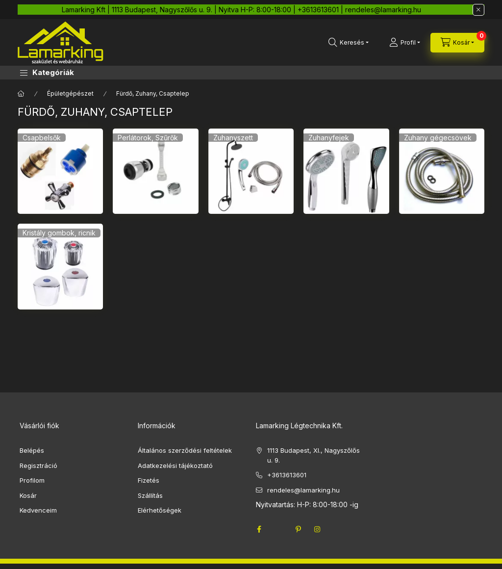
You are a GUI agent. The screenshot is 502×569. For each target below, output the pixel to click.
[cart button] (457, 42)
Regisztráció (38, 465)
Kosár (28, 495)
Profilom (32, 480)
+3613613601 (286, 475)
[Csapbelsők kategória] (60, 171)
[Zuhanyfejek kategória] (346, 171)
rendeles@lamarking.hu (303, 490)
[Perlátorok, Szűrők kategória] (155, 171)
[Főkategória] (21, 93)
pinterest (298, 529)
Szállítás (150, 495)
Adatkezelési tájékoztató (175, 465)
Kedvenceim (38, 510)
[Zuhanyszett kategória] (251, 171)
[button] (47, 72)
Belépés (32, 450)
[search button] (348, 42)
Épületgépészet (70, 93)
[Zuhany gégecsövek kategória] (441, 171)
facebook (259, 529)
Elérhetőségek (159, 510)
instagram (317, 529)
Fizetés (148, 480)
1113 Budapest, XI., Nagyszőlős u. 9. (313, 455)
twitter (278, 529)
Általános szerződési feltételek (185, 450)
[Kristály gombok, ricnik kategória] (60, 266)
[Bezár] (478, 10)
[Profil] (404, 42)
